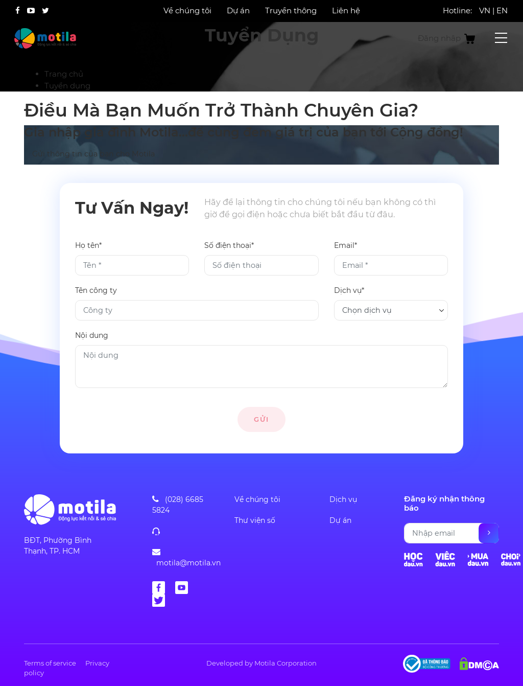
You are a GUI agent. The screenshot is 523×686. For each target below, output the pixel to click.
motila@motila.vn (188, 562)
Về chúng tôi (187, 10)
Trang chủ (63, 74)
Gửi (262, 419)
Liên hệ (346, 10)
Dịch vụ (343, 499)
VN (484, 10)
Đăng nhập (439, 38)
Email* (345, 245)
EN (502, 10)
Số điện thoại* (229, 245)
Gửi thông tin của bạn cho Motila (93, 154)
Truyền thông (291, 10)
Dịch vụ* (349, 290)
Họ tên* (88, 245)
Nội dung (91, 335)
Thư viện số (254, 520)
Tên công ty (96, 290)
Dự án (238, 10)
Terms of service (50, 663)
